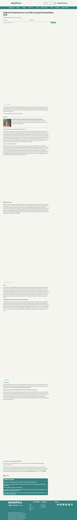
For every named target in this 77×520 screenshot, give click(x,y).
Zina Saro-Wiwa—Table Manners (10, 143)
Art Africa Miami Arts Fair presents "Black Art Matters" (14, 129)
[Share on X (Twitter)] (53, 22)
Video (37, 7)
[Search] (55, 3)
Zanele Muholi (6, 382)
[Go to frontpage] (16, 3)
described (42, 395)
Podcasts (57, 7)
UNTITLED (41, 471)
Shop (52, 7)
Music (24, 7)
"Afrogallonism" (6, 468)
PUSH (4, 285)
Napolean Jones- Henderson (40, 307)
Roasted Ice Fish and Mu (22, 149)
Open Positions (43, 507)
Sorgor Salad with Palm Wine (33, 149)
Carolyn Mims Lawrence (12, 309)
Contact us (43, 504)
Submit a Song (43, 506)
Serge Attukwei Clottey (8, 461)
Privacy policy (43, 505)
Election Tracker (65, 7)
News (18, 7)
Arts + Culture (44, 7)
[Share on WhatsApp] (55, 22)
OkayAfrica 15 (11, 7)
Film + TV (31, 7)
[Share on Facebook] (51, 22)
